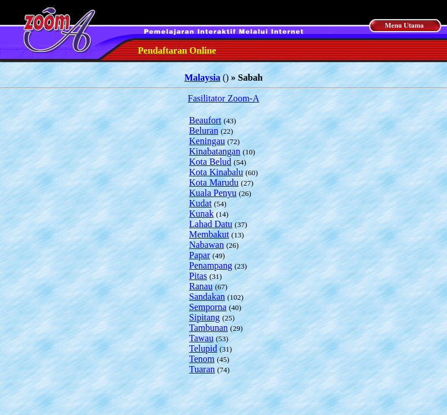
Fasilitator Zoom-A (224, 98)
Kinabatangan (215, 151)
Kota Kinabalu (216, 172)
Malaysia (202, 77)
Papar (199, 255)
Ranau (201, 286)
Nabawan (206, 245)
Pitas (198, 276)
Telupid (203, 348)
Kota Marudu (214, 182)
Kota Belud (210, 162)
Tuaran (202, 369)
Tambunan (208, 328)
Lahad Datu (210, 224)
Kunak (201, 213)
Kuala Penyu (212, 193)
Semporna (208, 307)
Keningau (207, 141)
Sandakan (207, 296)
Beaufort (205, 120)
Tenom (202, 359)
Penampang (210, 265)
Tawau (201, 338)
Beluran (204, 130)
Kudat (200, 203)
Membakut (209, 234)
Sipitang (204, 317)
